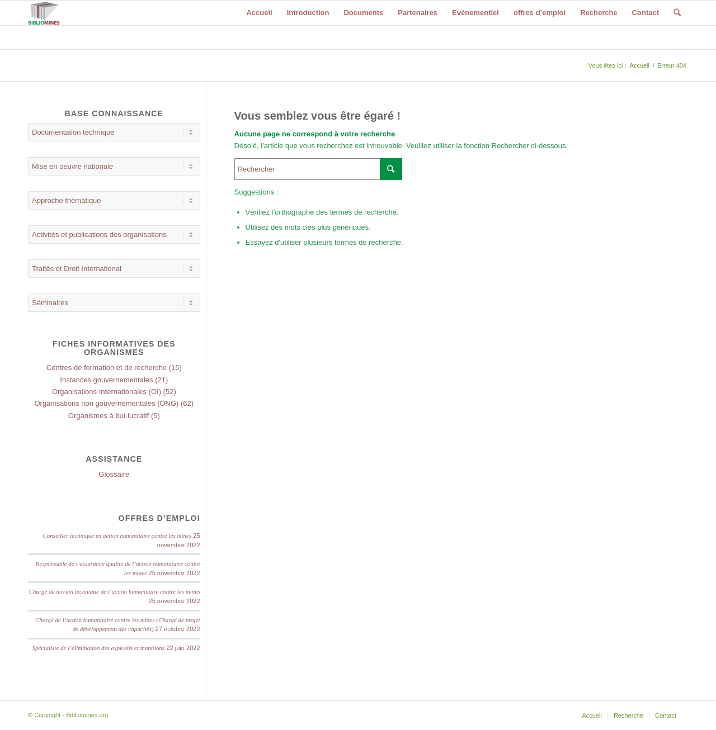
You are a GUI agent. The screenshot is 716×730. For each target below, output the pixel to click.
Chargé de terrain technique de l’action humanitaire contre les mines (114, 591)
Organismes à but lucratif (108, 415)
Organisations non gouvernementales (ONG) (106, 403)
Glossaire (113, 474)
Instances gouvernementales (106, 380)
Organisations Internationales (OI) (106, 391)
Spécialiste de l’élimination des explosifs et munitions (98, 647)
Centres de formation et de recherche (106, 367)
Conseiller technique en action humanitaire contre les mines (117, 535)
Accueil (639, 65)
